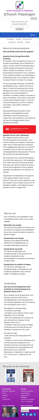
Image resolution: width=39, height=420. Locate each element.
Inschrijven (10, 39)
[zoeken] (15, 19)
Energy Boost (27, 39)
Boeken (27, 42)
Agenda (18, 39)
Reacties (20, 42)
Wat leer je (12, 42)
